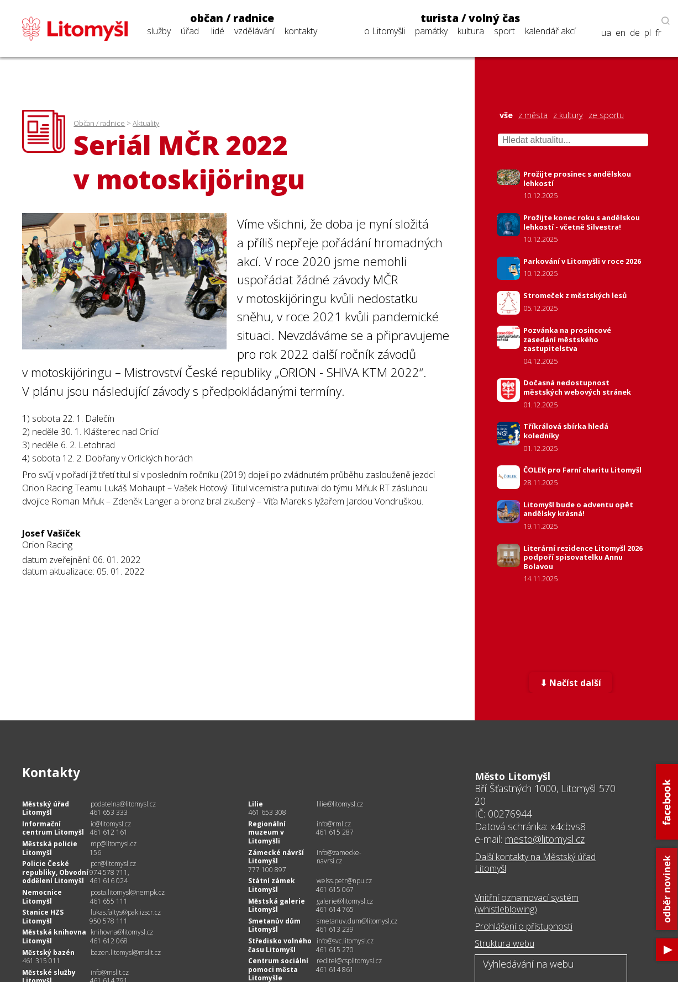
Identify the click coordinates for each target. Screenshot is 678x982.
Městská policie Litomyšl (49, 848)
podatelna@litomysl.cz (123, 804)
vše (506, 115)
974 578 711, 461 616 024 (109, 877)
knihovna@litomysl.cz (122, 932)
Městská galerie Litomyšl (276, 905)
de (635, 33)
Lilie (255, 804)
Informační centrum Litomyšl (53, 828)
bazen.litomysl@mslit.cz (126, 952)
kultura (471, 31)
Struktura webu (504, 943)
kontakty (301, 31)
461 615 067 (335, 889)
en (621, 33)
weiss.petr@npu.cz (344, 880)
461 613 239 (335, 929)
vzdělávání (254, 31)
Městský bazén (48, 952)
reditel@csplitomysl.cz (349, 960)
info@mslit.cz (110, 972)
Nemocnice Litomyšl (42, 897)
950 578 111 (109, 921)
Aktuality (146, 123)
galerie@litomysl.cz (345, 901)
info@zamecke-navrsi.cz (339, 857)
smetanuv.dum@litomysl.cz (357, 921)
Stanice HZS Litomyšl (43, 916)
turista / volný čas (470, 18)
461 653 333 (109, 812)
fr (658, 33)
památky (431, 31)
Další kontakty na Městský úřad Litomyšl (535, 862)
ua (606, 33)
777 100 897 (267, 869)
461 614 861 (335, 969)
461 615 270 (335, 949)
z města (533, 115)
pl (647, 33)
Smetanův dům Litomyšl (274, 925)
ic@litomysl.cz (111, 824)
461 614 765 (335, 909)
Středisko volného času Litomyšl (280, 945)
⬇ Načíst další (570, 683)
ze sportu (606, 115)
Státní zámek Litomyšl (271, 885)
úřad (190, 31)
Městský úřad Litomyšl (45, 808)
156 (95, 852)
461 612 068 (109, 941)
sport (504, 31)
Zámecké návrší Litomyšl (276, 857)
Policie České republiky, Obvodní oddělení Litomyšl (55, 872)
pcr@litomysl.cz (113, 863)
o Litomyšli (384, 31)
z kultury (568, 115)
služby (159, 31)
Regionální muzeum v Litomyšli (267, 832)
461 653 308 (267, 812)
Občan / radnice (99, 123)
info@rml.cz (334, 824)
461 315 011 (41, 960)
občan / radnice (232, 18)
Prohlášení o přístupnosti (523, 926)
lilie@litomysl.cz (340, 804)
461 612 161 (109, 832)
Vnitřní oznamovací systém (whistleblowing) (527, 903)
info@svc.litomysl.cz (345, 941)
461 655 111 (109, 901)
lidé (217, 31)
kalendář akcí (550, 31)
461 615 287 (335, 832)
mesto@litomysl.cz (545, 839)
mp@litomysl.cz (113, 843)
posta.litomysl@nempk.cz (128, 892)
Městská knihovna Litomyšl (54, 936)
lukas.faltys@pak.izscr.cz (126, 912)
